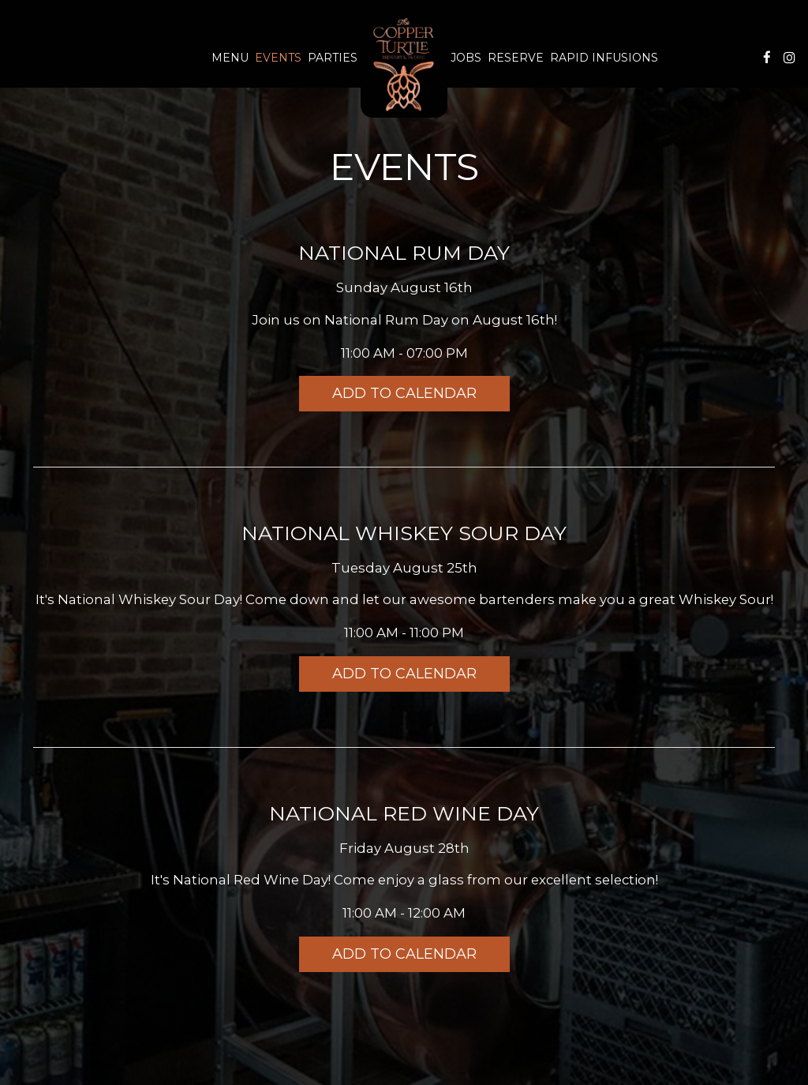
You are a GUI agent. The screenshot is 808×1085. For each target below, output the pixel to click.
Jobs (466, 58)
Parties (332, 58)
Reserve (516, 58)
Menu (230, 58)
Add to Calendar (404, 393)
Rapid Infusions (604, 58)
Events (278, 58)
